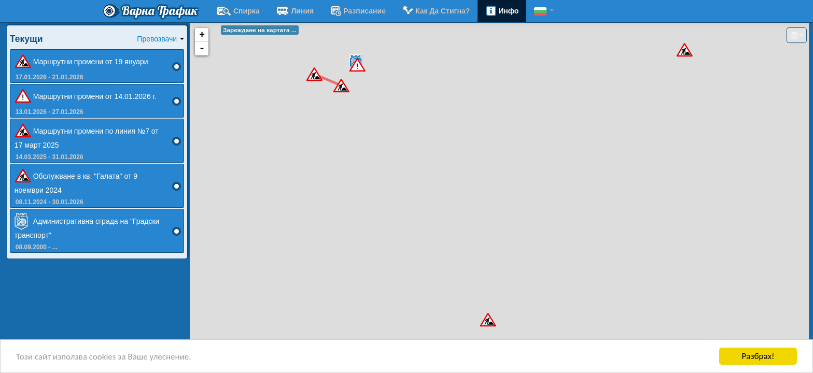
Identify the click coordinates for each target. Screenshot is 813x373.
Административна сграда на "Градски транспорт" (87, 226)
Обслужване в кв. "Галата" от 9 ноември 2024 (76, 181)
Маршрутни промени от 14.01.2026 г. (86, 97)
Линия (294, 11)
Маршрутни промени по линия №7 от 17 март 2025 (87, 136)
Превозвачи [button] (160, 39)
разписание (357, 11)
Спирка (238, 11)
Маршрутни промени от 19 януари (81, 62)
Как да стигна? (435, 11)
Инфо (501, 11)
